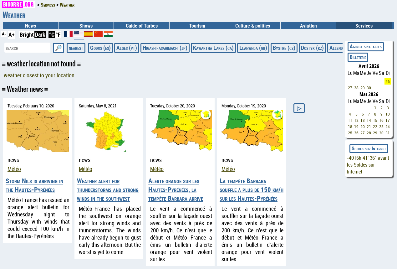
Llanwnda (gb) (253, 47)
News (30, 25)
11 (350, 120)
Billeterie (358, 57)
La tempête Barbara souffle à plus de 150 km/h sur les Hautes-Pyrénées (251, 189)
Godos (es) (100, 47)
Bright (27, 34)
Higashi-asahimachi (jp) (165, 47)
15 (375, 120)
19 (356, 126)
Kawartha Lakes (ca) (213, 47)
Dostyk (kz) (312, 47)
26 (387, 81)
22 (375, 126)
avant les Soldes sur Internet (368, 164)
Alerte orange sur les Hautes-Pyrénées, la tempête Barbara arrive (175, 189)
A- (4, 34)
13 (362, 120)
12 (356, 120)
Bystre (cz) (284, 47)
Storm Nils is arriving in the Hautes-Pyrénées (34, 185)
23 (381, 126)
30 (369, 88)
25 (350, 133)
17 (387, 120)
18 (350, 126)
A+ (11, 34)
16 (381, 120)
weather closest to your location (39, 75)
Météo (14, 169)
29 (362, 88)
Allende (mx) (342, 47)
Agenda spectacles (366, 46)
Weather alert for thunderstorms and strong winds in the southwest (108, 189)
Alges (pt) (126, 47)
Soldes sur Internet (369, 148)
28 (356, 88)
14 (369, 120)
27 (350, 88)
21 (369, 126)
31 (387, 133)
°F (58, 34)
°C (51, 34)
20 (362, 126)
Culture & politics (252, 25)
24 (387, 126)
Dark (40, 34)
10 (387, 114)
